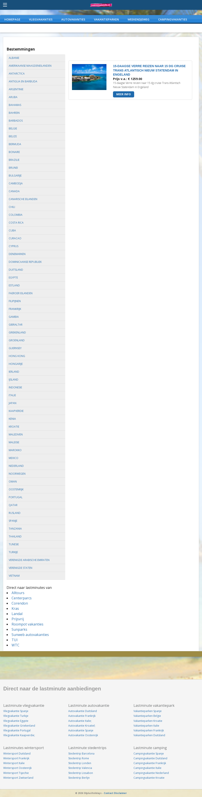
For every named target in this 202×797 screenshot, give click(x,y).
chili (12, 207)
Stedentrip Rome (78, 758)
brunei (13, 168)
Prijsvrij (18, 619)
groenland (17, 340)
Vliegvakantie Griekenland (19, 725)
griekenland (17, 332)
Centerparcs (22, 598)
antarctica (17, 73)
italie (12, 395)
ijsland (13, 379)
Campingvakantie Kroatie (149, 778)
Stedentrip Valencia (80, 768)
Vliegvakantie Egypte (15, 721)
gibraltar (15, 324)
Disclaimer (120, 793)
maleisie (14, 442)
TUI (15, 639)
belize (13, 136)
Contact (108, 793)
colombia (15, 215)
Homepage (12, 19)
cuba (12, 230)
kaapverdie (16, 411)
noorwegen (17, 474)
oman (13, 481)
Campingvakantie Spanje (149, 753)
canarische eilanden (23, 199)
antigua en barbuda (23, 81)
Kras (15, 608)
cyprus (13, 246)
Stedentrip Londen (79, 763)
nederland (16, 466)
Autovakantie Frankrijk (82, 716)
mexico (13, 458)
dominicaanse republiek (25, 262)
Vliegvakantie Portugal (17, 730)
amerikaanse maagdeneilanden (30, 66)
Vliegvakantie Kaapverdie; (19, 735)
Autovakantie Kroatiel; (81, 725)
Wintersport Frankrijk (16, 758)
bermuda (15, 144)
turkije (13, 552)
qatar (13, 505)
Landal (17, 613)
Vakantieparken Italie (146, 725)
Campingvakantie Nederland (151, 773)
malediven (16, 434)
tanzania (15, 528)
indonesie (15, 387)
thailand (15, 536)
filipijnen (15, 301)
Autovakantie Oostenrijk (83, 735)
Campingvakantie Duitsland (150, 758)
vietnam (14, 576)
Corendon (20, 603)
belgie (13, 128)
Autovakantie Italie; (80, 721)
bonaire (14, 152)
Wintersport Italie (14, 763)
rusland (15, 513)
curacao (15, 238)
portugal (15, 497)
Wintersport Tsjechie (16, 773)
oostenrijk (16, 489)
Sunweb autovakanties (30, 634)
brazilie (14, 160)
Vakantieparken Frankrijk (149, 730)
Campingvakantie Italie (147, 768)
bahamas (15, 105)
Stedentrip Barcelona (81, 753)
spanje (13, 521)
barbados (16, 120)
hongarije (16, 364)
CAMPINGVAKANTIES (172, 19)
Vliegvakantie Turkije (15, 716)
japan (12, 403)
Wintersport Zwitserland (18, 778)
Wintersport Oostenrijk (17, 768)
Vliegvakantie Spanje (15, 711)
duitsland (16, 270)
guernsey (15, 348)
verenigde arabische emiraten (29, 560)
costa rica (16, 222)
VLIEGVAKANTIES (41, 19)
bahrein (14, 113)
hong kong (17, 356)
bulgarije (15, 175)
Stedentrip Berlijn (79, 778)
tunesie (14, 544)
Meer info (123, 94)
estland (14, 285)
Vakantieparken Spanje (148, 711)
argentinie (16, 89)
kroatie (14, 426)
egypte (13, 277)
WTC (15, 645)
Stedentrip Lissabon (80, 773)
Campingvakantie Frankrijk (150, 763)
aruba (13, 97)
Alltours (18, 592)
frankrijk (15, 309)
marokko (15, 450)
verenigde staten (20, 568)
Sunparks (19, 629)
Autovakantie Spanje (80, 730)
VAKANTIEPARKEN (106, 19)
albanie (14, 58)
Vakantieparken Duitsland (149, 735)
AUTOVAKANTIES (73, 19)
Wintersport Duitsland (17, 753)
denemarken (17, 254)
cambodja (16, 183)
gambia (14, 317)
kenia (12, 419)
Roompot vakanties (27, 624)
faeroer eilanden (21, 293)
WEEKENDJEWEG (138, 19)
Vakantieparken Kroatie (148, 721)
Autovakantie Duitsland (82, 711)
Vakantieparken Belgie (147, 716)
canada (14, 191)
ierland (14, 372)
